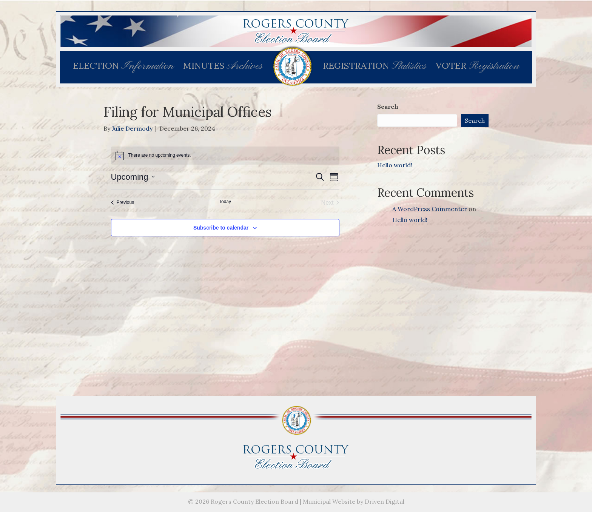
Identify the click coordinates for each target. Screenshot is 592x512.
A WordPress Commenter (429, 209)
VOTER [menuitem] (477, 66)
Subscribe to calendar (220, 228)
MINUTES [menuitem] (222, 66)
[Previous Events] (122, 203)
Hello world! (394, 165)
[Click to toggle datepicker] (133, 177)
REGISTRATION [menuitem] (374, 66)
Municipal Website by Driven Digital (353, 501)
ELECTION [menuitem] (123, 66)
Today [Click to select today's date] (225, 201)
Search (387, 106)
